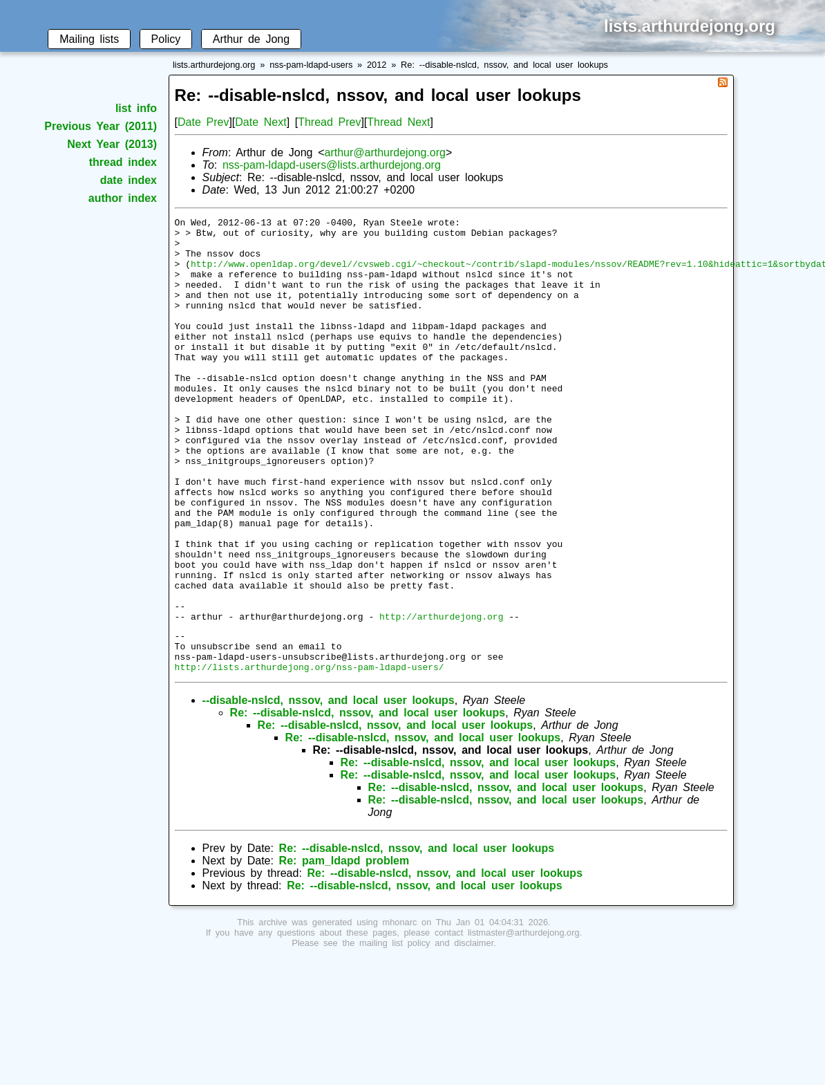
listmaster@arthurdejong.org (524, 1022)
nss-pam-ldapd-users (310, 64)
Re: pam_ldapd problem (344, 950)
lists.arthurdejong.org (214, 64)
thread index (123, 162)
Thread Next (398, 122)
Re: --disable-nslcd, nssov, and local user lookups (504, 64)
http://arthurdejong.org (441, 697)
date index (128, 180)
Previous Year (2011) (100, 126)
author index (122, 198)
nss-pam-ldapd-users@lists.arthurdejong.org (331, 165)
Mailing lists (89, 39)
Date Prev (203, 122)
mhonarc (400, 1011)
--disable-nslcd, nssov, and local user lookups (328, 789)
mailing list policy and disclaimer (426, 1032)
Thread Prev (329, 122)
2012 (376, 64)
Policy (166, 39)
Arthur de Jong (251, 39)
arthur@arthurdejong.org (384, 152)
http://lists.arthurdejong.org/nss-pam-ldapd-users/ (309, 756)
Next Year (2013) (112, 144)
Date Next (260, 122)
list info (136, 108)
